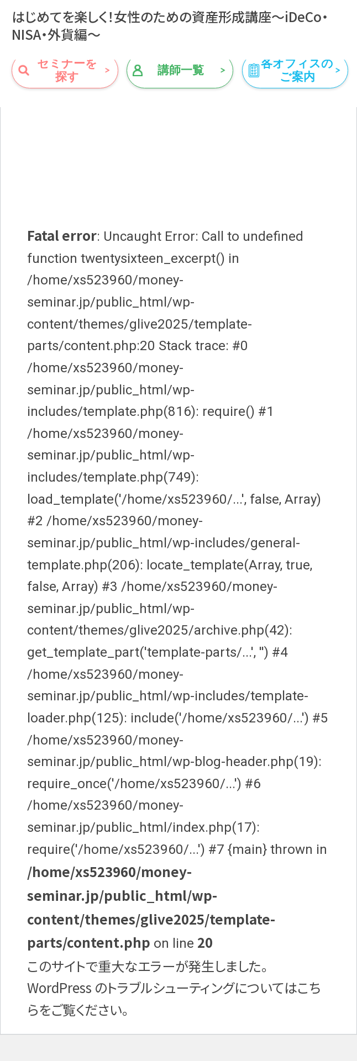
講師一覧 (181, 70)
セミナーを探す (67, 70)
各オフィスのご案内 (297, 70)
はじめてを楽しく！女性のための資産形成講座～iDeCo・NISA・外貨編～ (170, 25)
